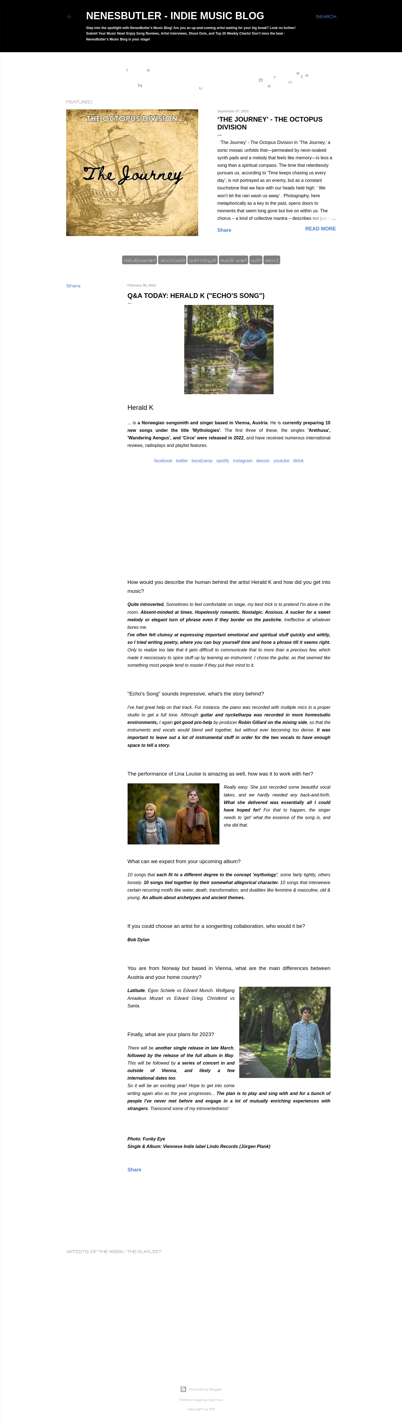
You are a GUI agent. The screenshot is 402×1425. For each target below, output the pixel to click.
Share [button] (224, 230)
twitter (182, 460)
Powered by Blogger (201, 1389)
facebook (163, 460)
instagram (242, 460)
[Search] (326, 16)
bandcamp (202, 460)
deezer (263, 460)
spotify (222, 460)
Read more (320, 229)
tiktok (298, 460)
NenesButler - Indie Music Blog (175, 15)
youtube (281, 460)
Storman (216, 1400)
